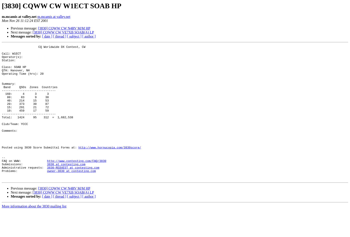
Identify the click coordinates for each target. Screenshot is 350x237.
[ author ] (89, 36)
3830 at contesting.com (66, 188)
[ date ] (47, 36)
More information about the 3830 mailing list (34, 233)
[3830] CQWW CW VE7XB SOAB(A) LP (63, 32)
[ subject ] (74, 36)
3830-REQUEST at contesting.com (73, 192)
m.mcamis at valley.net (54, 17)
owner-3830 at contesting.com (71, 196)
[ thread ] (59, 36)
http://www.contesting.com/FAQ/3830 (76, 184)
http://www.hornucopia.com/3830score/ (109, 168)
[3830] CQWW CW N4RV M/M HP (64, 28)
